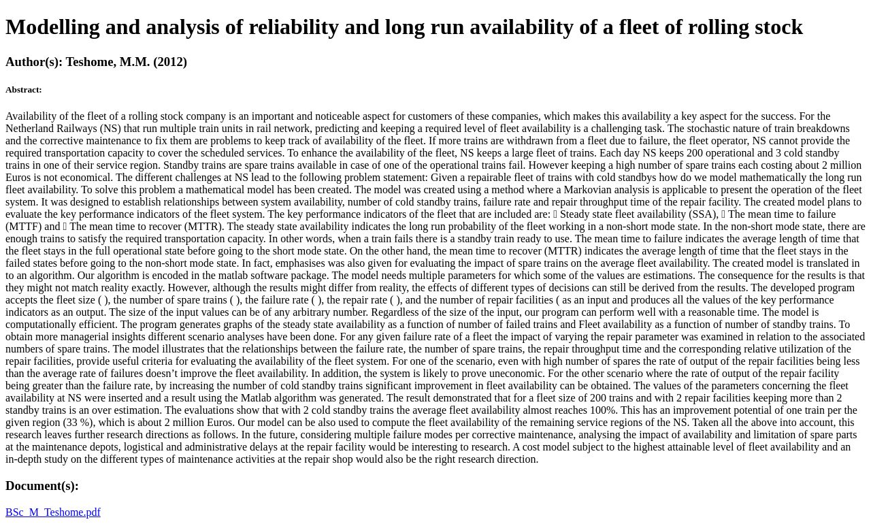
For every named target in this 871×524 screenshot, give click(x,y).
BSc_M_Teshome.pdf (53, 512)
